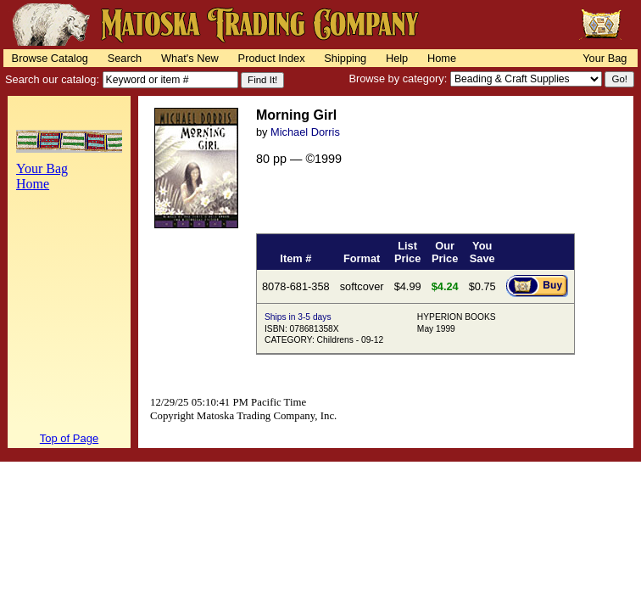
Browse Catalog (50, 58)
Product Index (271, 58)
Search (125, 58)
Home (441, 58)
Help (397, 58)
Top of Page (69, 438)
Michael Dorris (305, 132)
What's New (190, 58)
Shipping (345, 58)
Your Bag (604, 58)
